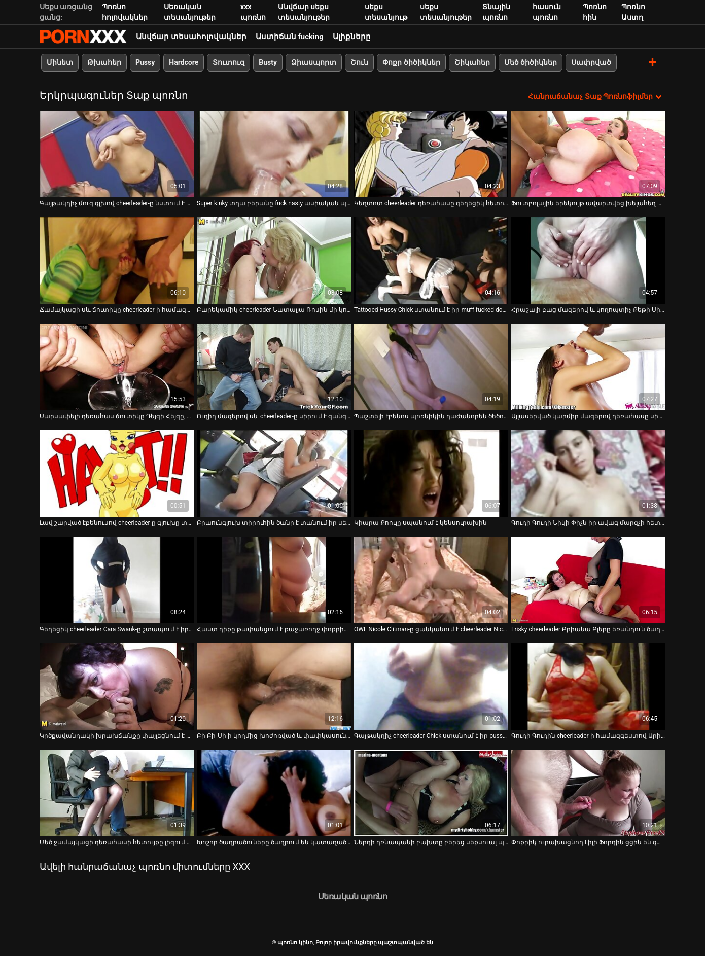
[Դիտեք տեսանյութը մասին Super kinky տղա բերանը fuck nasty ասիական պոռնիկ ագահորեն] (274, 154)
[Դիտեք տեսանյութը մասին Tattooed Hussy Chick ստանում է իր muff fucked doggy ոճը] (431, 260)
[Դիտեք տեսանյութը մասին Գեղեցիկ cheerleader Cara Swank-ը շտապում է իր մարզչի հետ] (117, 580)
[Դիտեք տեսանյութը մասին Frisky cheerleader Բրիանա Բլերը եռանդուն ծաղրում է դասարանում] (588, 580)
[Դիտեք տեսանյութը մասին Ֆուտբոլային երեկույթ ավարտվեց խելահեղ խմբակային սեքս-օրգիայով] (588, 154)
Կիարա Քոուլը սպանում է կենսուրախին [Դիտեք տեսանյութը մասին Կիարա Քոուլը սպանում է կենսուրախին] (420, 522)
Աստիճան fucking (290, 36)
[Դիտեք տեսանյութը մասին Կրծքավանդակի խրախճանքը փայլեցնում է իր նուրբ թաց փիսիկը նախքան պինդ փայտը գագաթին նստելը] (117, 686)
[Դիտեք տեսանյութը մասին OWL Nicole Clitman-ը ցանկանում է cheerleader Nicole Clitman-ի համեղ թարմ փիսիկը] (431, 580)
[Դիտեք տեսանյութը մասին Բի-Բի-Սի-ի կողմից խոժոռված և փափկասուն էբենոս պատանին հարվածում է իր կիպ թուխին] (274, 686)
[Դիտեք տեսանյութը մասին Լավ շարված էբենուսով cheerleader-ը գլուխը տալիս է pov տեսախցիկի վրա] (117, 473)
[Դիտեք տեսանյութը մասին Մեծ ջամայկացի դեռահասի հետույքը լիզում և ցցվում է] (117, 793)
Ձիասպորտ (313, 62)
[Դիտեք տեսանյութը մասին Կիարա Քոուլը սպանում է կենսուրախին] (431, 473)
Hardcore (183, 62)
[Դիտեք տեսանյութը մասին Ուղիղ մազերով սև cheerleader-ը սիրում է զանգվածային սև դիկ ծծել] (274, 367)
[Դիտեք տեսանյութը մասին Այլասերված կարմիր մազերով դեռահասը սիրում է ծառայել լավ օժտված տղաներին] (588, 367)
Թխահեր (104, 62)
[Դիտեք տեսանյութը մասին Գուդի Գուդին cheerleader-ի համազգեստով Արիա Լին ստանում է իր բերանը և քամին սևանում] (588, 686)
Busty (268, 62)
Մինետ (60, 62)
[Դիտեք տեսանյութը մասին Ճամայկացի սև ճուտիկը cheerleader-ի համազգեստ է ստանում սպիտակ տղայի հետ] (117, 260)
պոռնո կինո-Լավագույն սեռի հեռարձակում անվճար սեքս (83, 36)
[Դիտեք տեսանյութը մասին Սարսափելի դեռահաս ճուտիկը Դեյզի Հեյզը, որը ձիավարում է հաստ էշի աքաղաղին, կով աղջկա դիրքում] (117, 367)
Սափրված (591, 62)
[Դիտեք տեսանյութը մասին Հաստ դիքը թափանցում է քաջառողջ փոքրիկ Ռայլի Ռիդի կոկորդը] (274, 580)
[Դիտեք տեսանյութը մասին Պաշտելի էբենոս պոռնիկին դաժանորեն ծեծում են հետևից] (431, 367)
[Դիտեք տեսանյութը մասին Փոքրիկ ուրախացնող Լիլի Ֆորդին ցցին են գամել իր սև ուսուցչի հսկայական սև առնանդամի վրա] (588, 793)
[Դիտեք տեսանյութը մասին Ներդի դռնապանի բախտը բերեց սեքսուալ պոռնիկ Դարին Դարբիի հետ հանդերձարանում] (431, 793)
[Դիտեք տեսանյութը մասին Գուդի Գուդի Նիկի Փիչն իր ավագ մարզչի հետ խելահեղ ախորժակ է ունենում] (588, 473)
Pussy (145, 62)
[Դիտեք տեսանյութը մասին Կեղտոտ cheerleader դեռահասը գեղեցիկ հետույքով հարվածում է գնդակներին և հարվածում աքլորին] (431, 154)
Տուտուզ (228, 62)
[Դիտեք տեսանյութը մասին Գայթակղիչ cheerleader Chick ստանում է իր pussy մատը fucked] (431, 686)
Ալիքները (352, 36)
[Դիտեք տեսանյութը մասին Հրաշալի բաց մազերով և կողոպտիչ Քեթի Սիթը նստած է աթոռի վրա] (588, 260)
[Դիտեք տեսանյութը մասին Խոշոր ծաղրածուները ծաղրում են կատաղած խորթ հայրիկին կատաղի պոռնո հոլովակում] (274, 793)
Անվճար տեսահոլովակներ (191, 36)
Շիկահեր (472, 62)
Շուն (359, 62)
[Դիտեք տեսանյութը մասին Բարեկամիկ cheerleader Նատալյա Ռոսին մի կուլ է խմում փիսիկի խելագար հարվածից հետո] (274, 260)
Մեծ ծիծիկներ (530, 62)
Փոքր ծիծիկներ (411, 62)
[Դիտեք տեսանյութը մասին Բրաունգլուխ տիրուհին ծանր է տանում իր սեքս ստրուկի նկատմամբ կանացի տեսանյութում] (274, 473)
